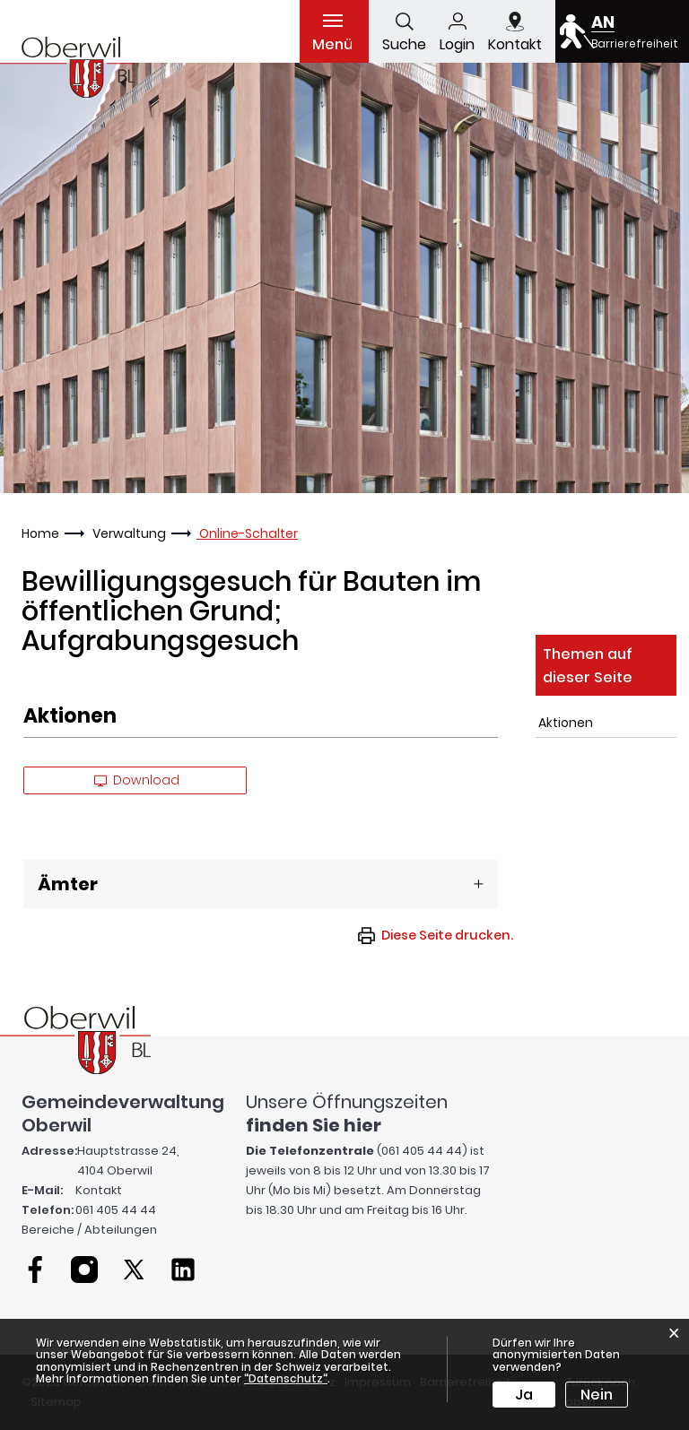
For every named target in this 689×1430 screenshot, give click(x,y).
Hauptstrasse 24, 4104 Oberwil (128, 1160)
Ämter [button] (68, 884)
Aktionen (565, 723)
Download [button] (137, 780)
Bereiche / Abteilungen (89, 1229)
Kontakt (98, 1190)
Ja (524, 1394)
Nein (596, 1394)
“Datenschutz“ (285, 1378)
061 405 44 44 (115, 1209)
